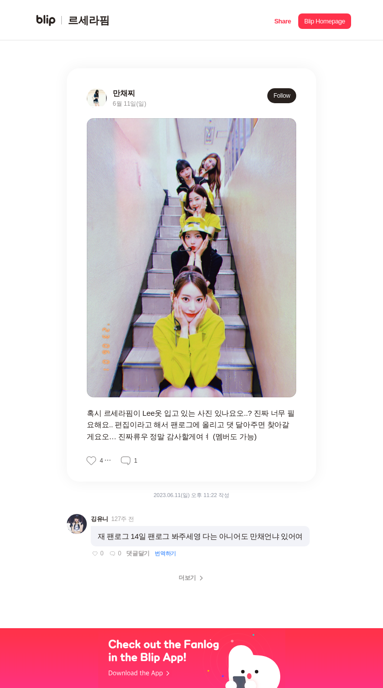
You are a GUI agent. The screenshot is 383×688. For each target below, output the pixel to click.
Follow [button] (281, 95)
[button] (282, 20)
